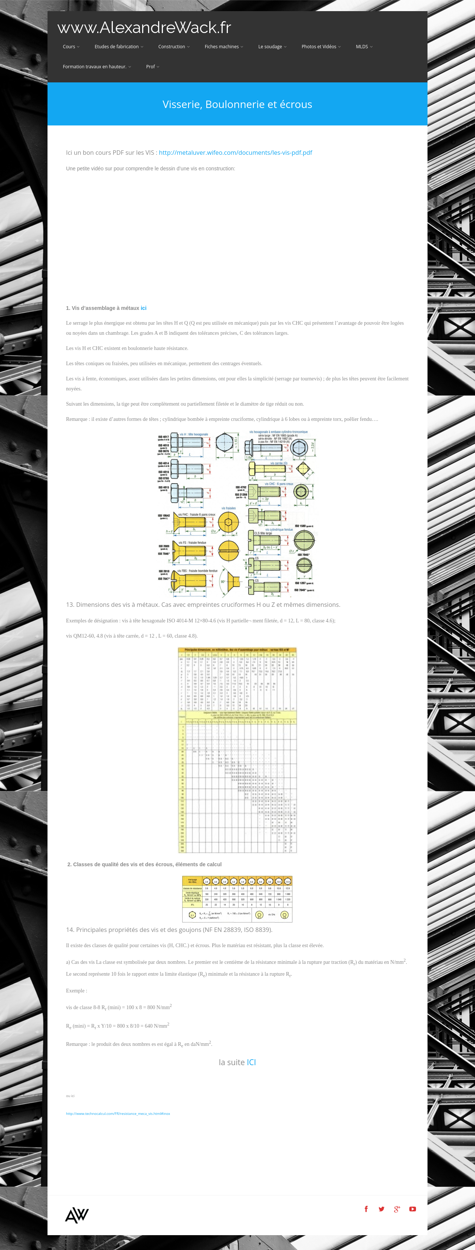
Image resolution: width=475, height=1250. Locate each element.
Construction (174, 46)
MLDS (364, 46)
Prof (153, 66)
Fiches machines (224, 46)
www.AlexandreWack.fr (144, 27)
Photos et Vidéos (321, 46)
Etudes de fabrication (119, 46)
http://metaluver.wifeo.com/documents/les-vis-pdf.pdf (235, 152)
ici (144, 308)
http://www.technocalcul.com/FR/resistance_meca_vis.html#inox (118, 1113)
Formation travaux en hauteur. (97, 66)
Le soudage (272, 46)
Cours (71, 46)
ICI (250, 1062)
